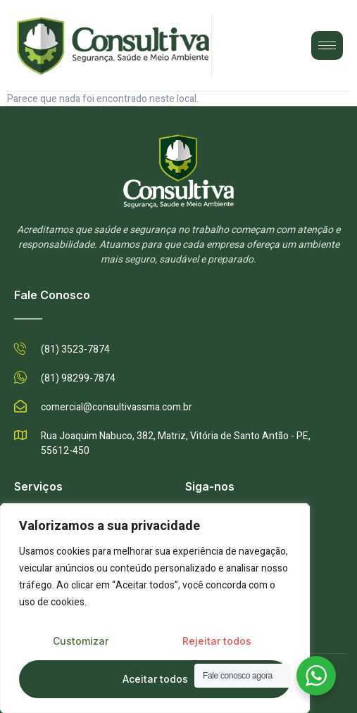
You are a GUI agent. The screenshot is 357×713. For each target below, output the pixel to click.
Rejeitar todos (216, 641)
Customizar (80, 641)
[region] (155, 608)
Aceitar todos (155, 679)
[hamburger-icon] (327, 45)
